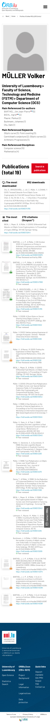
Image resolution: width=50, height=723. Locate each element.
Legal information (24, 687)
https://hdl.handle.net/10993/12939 (29, 551)
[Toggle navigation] (46, 7)
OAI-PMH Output (39, 679)
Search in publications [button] (40, 168)
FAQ (38, 684)
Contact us (41, 687)
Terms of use (11, 714)
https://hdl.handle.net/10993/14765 (17, 208)
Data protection (24, 701)
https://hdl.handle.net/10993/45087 (29, 603)
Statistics (7, 681)
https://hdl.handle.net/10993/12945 (29, 417)
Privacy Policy (28, 714)
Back (7, 16)
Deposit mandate (40, 673)
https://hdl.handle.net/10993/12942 (29, 397)
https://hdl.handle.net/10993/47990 (29, 282)
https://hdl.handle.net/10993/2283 (29, 453)
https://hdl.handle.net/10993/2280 (29, 490)
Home (13, 16)
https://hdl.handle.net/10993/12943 (29, 508)
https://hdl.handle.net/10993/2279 (29, 472)
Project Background (24, 678)
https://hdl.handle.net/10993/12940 (29, 435)
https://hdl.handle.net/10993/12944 (17, 232)
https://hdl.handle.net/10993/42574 (29, 572)
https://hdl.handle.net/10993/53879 (29, 255)
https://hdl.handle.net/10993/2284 (29, 531)
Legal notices (25, 694)
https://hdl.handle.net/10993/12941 (29, 325)
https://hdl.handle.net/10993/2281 (28, 360)
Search (6, 684)
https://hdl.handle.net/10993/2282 (29, 339)
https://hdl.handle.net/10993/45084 (29, 588)
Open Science (8, 676)
